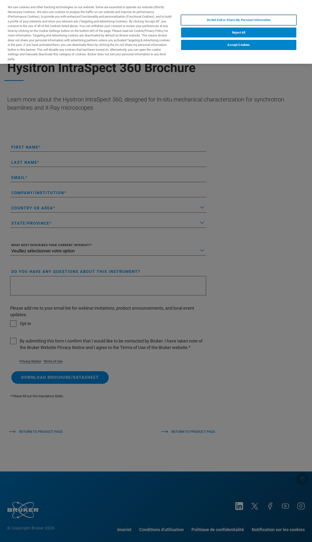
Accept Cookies (238, 45)
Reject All (238, 32)
